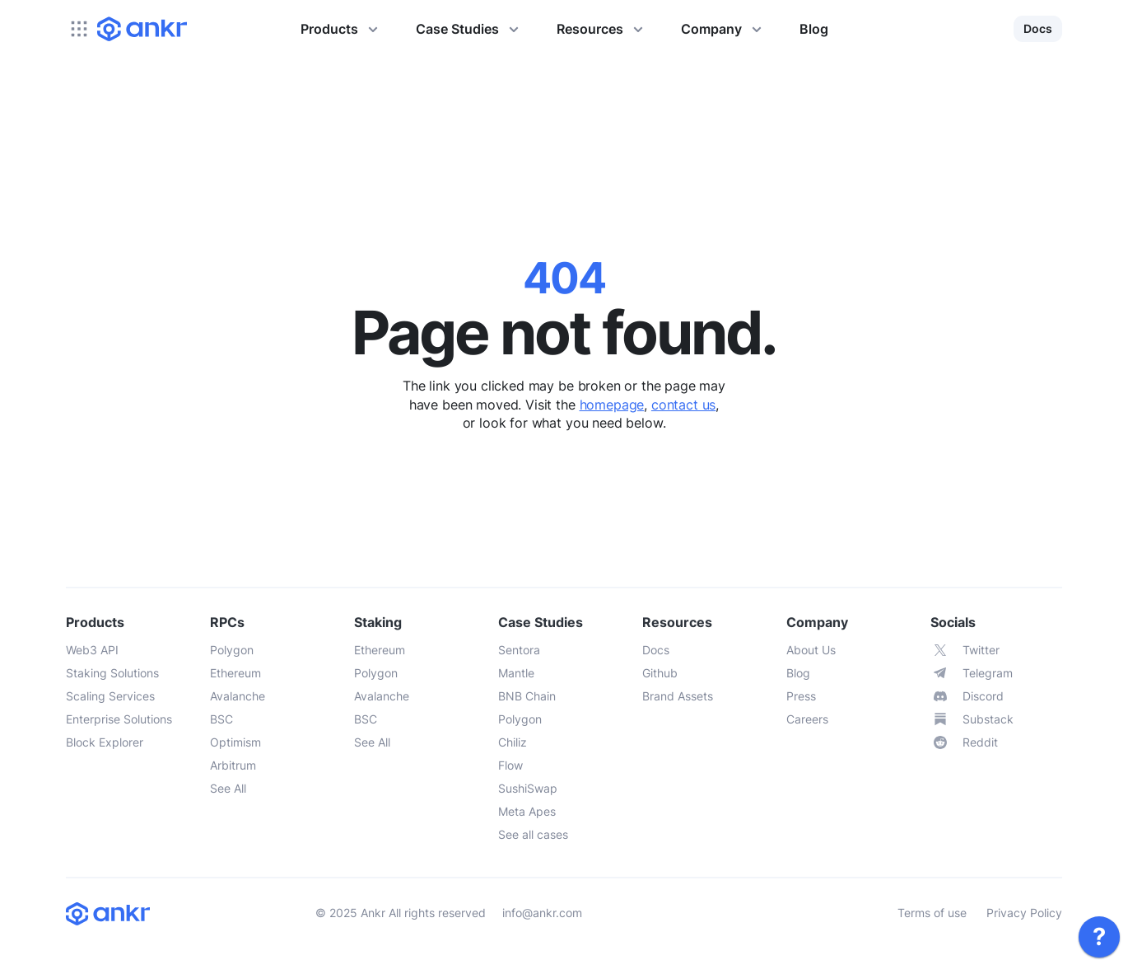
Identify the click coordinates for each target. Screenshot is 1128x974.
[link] (1099, 937)
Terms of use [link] (932, 913)
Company (724, 29)
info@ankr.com (542, 913)
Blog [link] (813, 29)
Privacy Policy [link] (1024, 913)
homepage (612, 404)
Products (342, 29)
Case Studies (470, 29)
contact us (683, 404)
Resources (602, 29)
